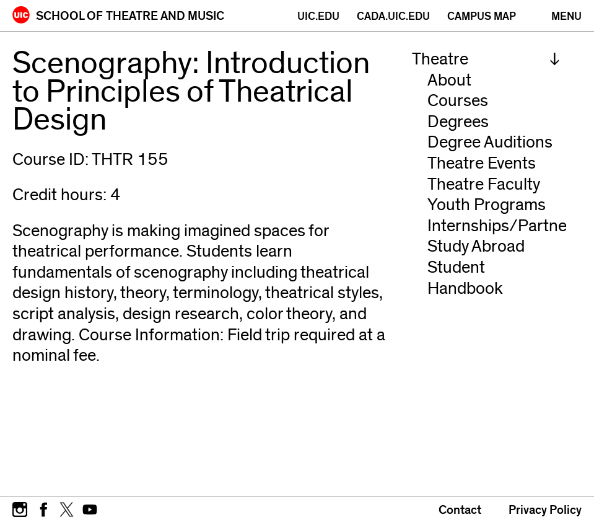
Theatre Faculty (483, 184)
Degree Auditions (490, 142)
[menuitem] (486, 59)
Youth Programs (486, 205)
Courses (457, 101)
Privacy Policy (545, 510)
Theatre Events (481, 163)
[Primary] (566, 16)
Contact (460, 510)
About (449, 80)
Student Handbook (465, 278)
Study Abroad (476, 246)
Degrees (458, 122)
